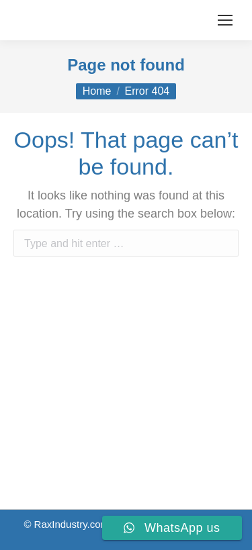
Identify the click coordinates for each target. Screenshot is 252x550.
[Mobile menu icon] (225, 20)
